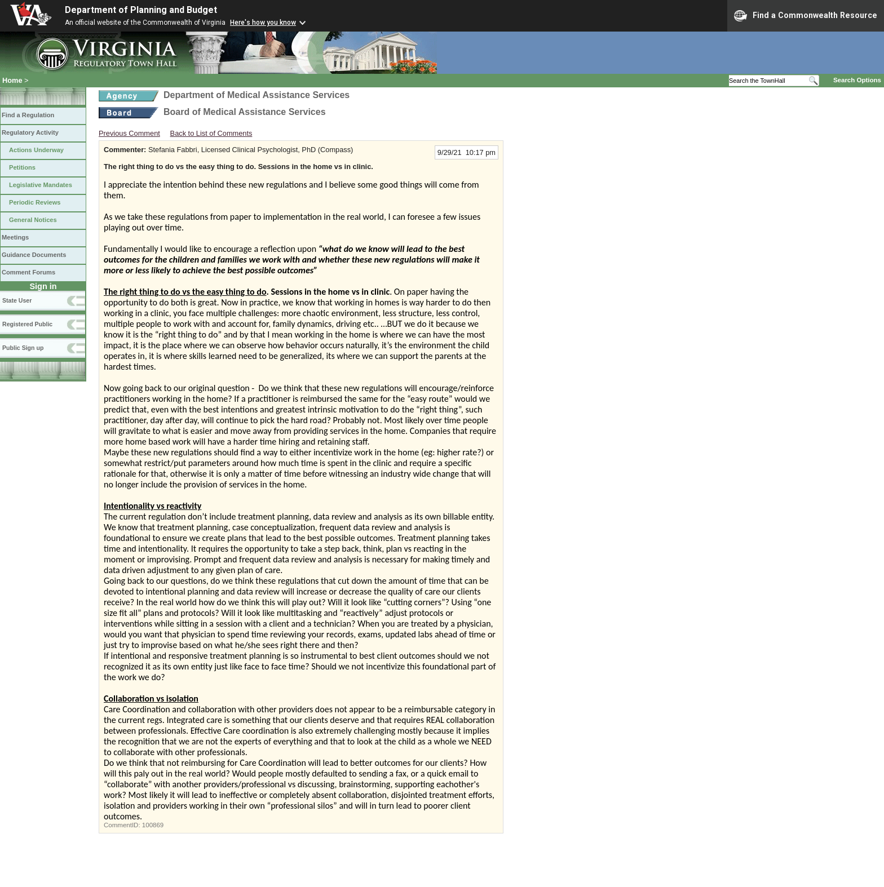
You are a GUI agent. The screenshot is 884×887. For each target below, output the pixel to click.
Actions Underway (36, 150)
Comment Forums (28, 272)
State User (17, 300)
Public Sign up (22, 347)
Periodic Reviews (35, 202)
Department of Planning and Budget (141, 10)
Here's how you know (263, 22)
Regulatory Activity (30, 132)
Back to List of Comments (211, 133)
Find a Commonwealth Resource (805, 15)
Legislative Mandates (40, 184)
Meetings (15, 237)
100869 (152, 825)
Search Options (857, 80)
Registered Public (27, 324)
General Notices (33, 219)
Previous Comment (129, 133)
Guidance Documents (34, 254)
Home (12, 80)
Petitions (22, 167)
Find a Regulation (28, 115)
